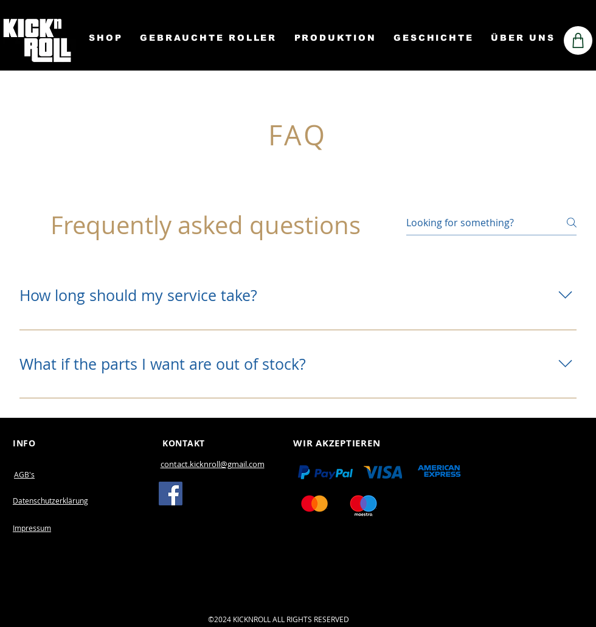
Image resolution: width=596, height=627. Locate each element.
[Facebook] (170, 493)
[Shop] (578, 40)
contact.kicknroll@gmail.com (213, 464)
